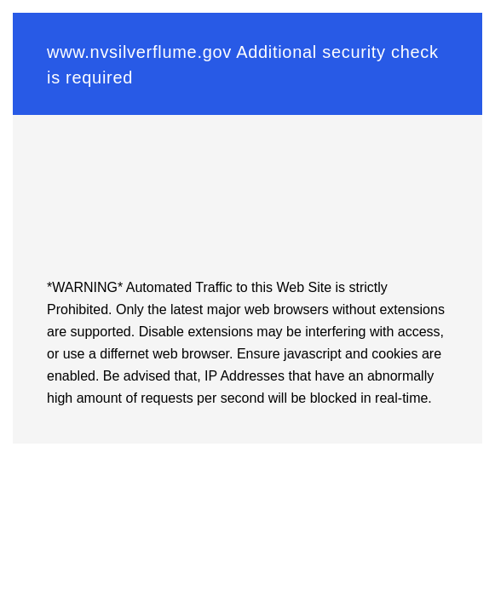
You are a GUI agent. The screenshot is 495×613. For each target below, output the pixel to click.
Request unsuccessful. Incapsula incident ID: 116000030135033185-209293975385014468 (247, 306)
